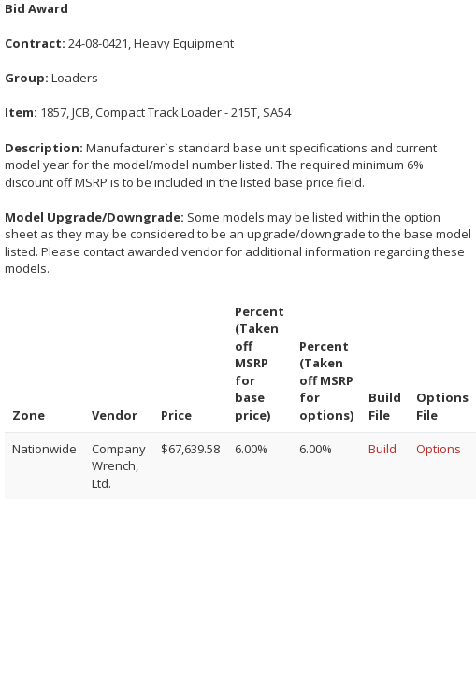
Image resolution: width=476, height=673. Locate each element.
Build (382, 448)
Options (438, 448)
